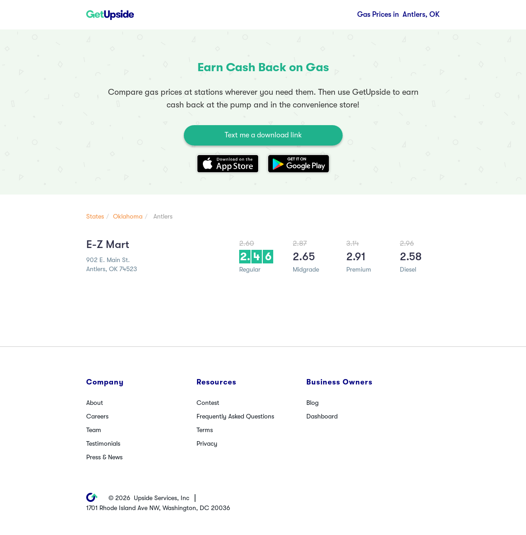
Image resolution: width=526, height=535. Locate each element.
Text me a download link (263, 135)
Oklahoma (128, 216)
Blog (312, 402)
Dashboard (322, 416)
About (94, 402)
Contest (208, 402)
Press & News (104, 457)
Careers (97, 416)
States (95, 216)
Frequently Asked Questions (235, 416)
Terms (205, 429)
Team (93, 429)
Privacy (207, 443)
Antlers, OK (398, 14)
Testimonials (103, 443)
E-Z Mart (107, 244)
